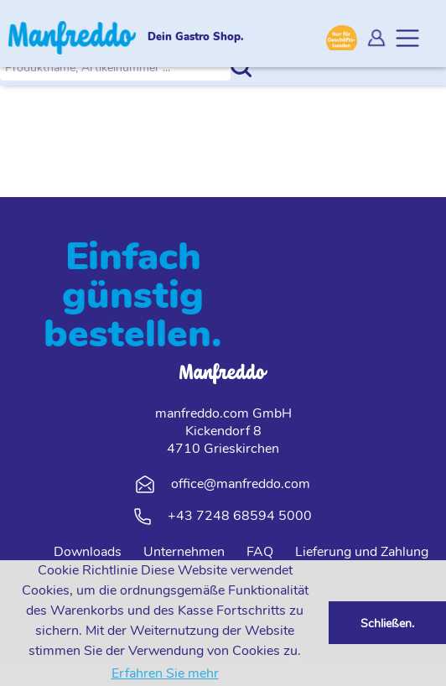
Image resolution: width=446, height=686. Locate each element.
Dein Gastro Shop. (196, 37)
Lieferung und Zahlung (361, 552)
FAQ (259, 552)
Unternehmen (184, 552)
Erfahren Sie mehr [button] (165, 673)
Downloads (88, 552)
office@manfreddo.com (240, 484)
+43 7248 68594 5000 (240, 516)
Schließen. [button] (387, 623)
